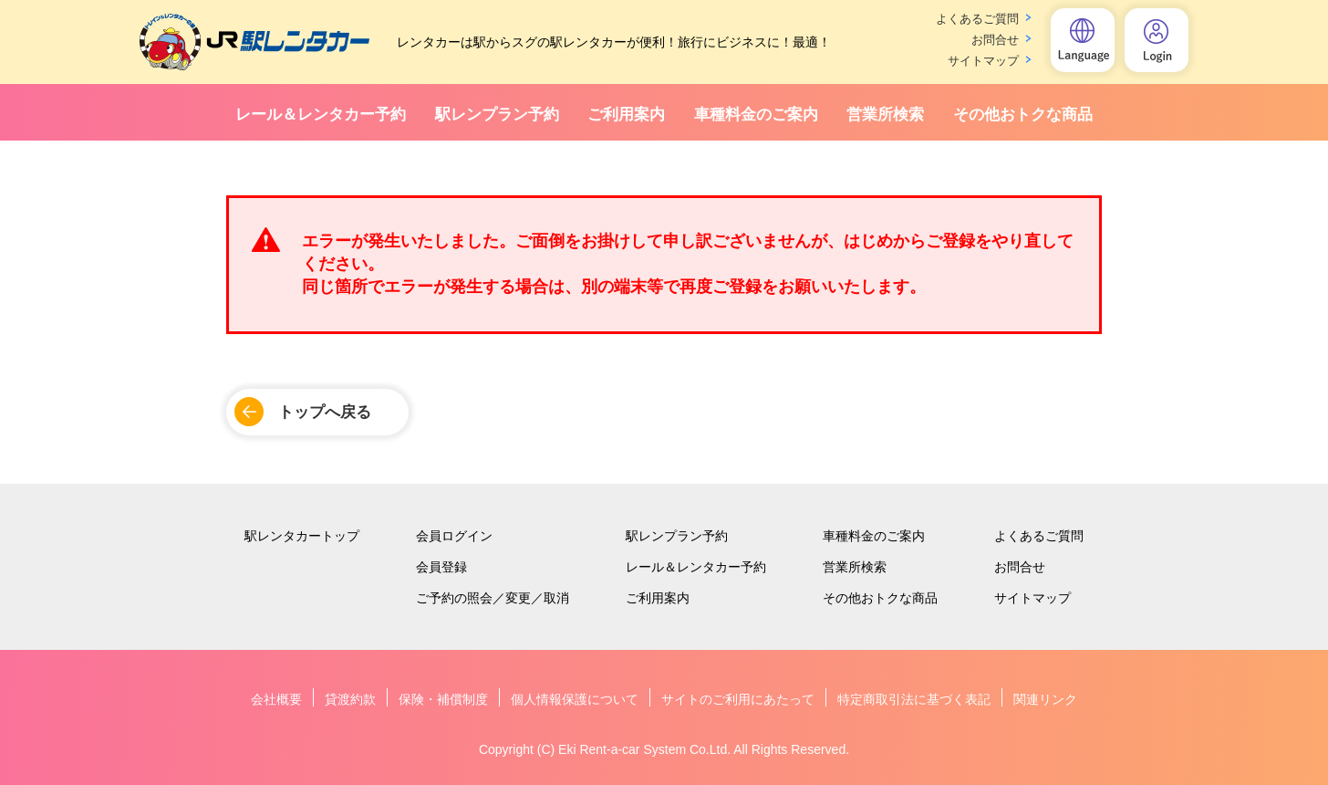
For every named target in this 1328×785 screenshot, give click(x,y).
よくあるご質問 (977, 19)
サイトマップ (983, 61)
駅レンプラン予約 (497, 114)
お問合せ (995, 40)
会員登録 (441, 567)
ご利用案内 (626, 114)
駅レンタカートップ (301, 536)
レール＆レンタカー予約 (320, 114)
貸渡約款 (350, 699)
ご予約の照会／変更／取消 (492, 598)
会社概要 (276, 699)
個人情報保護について (574, 699)
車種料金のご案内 (756, 114)
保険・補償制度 (443, 699)
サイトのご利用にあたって (737, 699)
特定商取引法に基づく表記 (914, 699)
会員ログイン (454, 536)
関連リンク (1045, 699)
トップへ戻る (324, 412)
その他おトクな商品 (1023, 114)
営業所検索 (885, 114)
